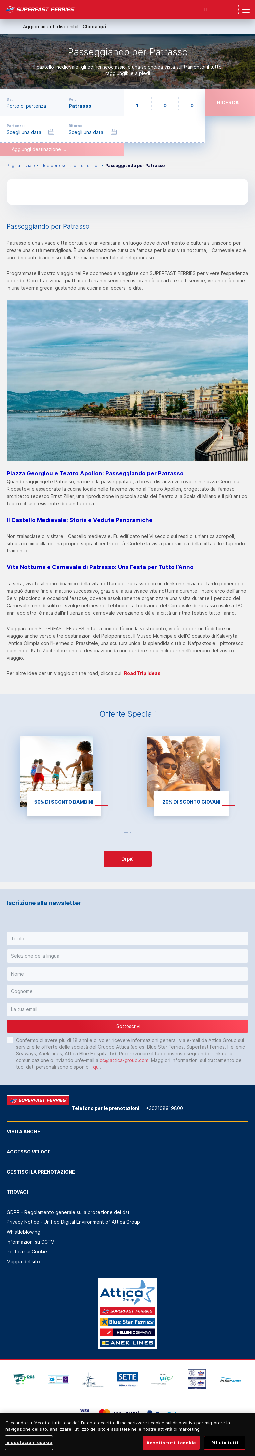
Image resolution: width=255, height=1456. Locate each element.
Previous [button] (118, 832)
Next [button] (138, 832)
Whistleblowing (23, 1232)
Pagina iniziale (21, 165)
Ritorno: (76, 126)
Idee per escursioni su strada (70, 165)
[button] (127, 938)
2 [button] (130, 832)
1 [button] (126, 832)
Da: (10, 99)
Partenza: (16, 126)
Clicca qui (94, 26)
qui (96, 1067)
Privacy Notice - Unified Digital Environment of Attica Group (73, 1222)
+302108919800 (164, 1108)
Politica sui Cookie (27, 1251)
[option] (127, 61)
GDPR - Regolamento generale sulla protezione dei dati (69, 1212)
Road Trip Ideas (142, 673)
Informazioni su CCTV (30, 1242)
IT (206, 9)
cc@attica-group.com (124, 1060)
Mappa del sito (23, 1261)
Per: (72, 99)
